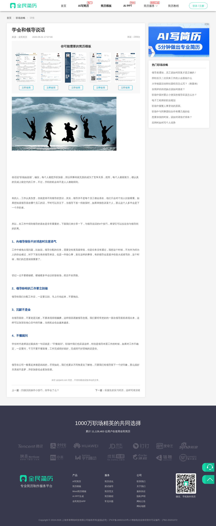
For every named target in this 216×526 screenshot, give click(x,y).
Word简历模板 (79, 491)
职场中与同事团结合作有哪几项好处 (171, 111)
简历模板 (76, 486)
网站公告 (141, 501)
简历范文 (109, 491)
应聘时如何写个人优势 (164, 122)
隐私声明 (141, 496)
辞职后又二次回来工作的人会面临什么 (172, 78)
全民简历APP (79, 501)
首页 (63, 5)
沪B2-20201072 (169, 520)
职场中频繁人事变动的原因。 (167, 106)
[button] (151, 6)
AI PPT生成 (78, 496)
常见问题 (109, 501)
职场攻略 (20, 18)
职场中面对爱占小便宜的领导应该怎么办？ (174, 94)
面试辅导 (109, 486)
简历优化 (109, 481)
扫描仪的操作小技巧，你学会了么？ (40, 390)
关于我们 (141, 486)
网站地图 (141, 506)
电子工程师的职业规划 (164, 100)
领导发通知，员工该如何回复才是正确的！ (174, 72)
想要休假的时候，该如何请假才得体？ (172, 117)
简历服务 (151, 5)
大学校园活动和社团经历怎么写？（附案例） (175, 83)
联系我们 (141, 481)
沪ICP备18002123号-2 (120, 520)
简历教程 (173, 5)
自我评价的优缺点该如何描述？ (168, 89)
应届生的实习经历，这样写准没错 (122, 390)
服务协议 (141, 491)
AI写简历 (76, 481)
